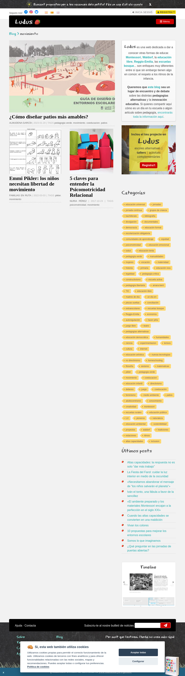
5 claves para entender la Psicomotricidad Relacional (87, 186)
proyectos (130, 430)
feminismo (131, 395)
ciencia (129, 343)
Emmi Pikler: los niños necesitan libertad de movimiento (34, 183)
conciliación (152, 302)
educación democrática (137, 337)
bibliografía (150, 216)
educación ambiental (136, 424)
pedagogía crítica (150, 274)
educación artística (135, 354)
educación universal (135, 204)
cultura (129, 349)
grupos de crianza (158, 210)
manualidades (156, 256)
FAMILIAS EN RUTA (20, 195)
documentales (151, 222)
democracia (131, 227)
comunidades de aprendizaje (139, 239)
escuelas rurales (133, 412)
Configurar (138, 661)
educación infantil (134, 383)
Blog (59, 637)
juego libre (131, 326)
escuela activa (155, 279)
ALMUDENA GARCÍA (20, 122)
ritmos (147, 435)
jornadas (157, 204)
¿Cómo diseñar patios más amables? (48, 116)
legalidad (130, 274)
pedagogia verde (63, 122)
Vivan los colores (138, 525)
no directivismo (133, 360)
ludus (128, 250)
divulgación (131, 222)
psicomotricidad (78, 204)
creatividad (131, 406)
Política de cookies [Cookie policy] (38, 666)
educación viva (163, 268)
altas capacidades (134, 441)
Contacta (30, 625)
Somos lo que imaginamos (144, 540)
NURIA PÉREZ (79, 201)
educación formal (153, 227)
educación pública (158, 412)
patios (104, 122)
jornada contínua (134, 210)
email (139, 625)
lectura (167, 343)
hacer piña (153, 320)
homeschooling (155, 360)
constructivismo (133, 279)
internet (143, 349)
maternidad (163, 262)
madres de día (133, 297)
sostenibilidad (160, 424)
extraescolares (133, 308)
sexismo (145, 366)
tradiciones (163, 430)
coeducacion (93, 122)
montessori (149, 406)
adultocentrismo (133, 401)
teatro (146, 326)
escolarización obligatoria (138, 233)
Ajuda (18, 625)
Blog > (14, 34)
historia (129, 268)
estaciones (131, 435)
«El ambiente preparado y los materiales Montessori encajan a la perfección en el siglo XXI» (149, 506)
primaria (144, 268)
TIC (127, 291)
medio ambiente (151, 395)
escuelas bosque (156, 308)
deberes (130, 389)
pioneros (140, 418)
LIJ (127, 418)
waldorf (146, 430)
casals (138, 5)
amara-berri (158, 285)
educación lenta (146, 250)
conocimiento (155, 401)
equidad (165, 239)
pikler (58, 195)
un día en (151, 297)
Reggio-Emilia (143, 61)
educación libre (144, 291)
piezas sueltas (132, 302)
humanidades (162, 337)
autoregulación (133, 320)
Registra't (166, 12)
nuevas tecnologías (161, 354)
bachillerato (131, 216)
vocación (145, 262)
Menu (165, 21)
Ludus (24, 22)
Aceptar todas (138, 652)
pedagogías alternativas (137, 331)
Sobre (21, 637)
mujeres (130, 262)
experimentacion (148, 343)
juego (144, 389)
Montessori (133, 57)
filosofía (129, 366)
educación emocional (159, 245)
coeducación (160, 389)
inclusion (155, 441)
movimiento (79, 122)
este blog (154, 87)
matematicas (163, 366)
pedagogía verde (134, 256)
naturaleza (158, 418)
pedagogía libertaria (135, 285)
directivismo (156, 383)
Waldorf (148, 57)
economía (152, 314)
